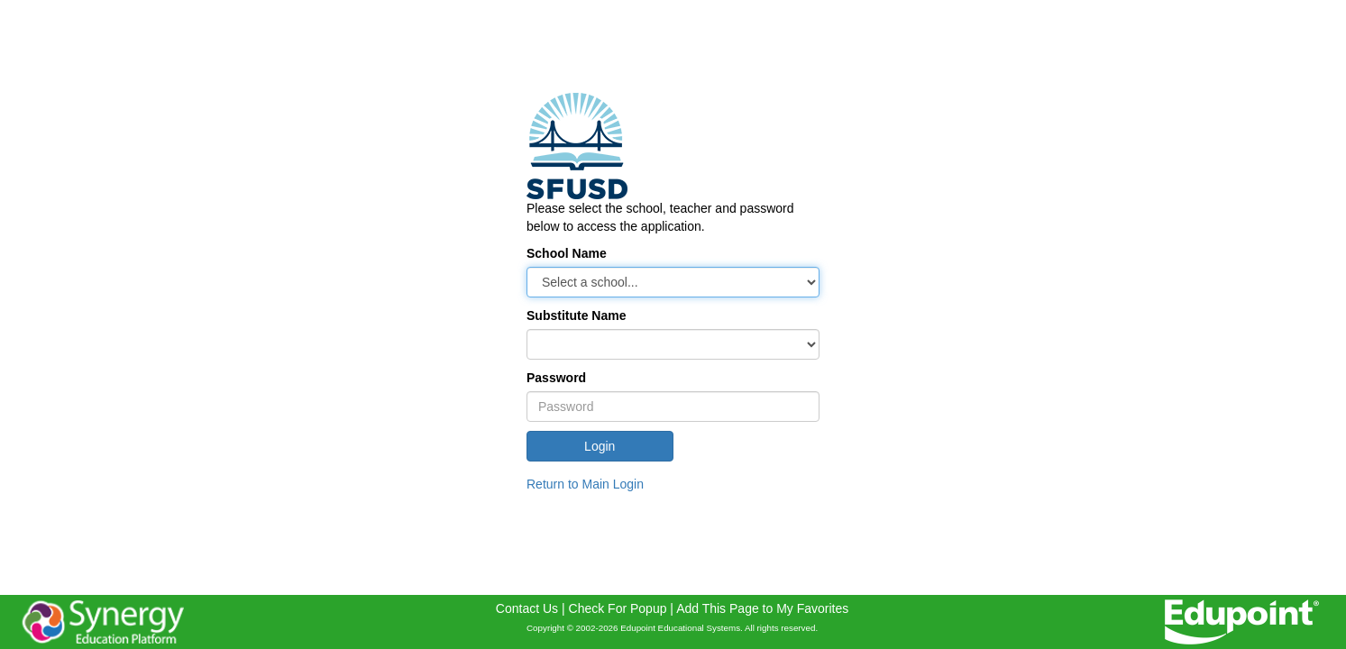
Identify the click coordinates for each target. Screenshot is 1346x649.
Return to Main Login (585, 484)
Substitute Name (576, 315)
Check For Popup (618, 608)
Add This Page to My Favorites (762, 608)
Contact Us (527, 608)
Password (556, 377)
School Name (566, 253)
